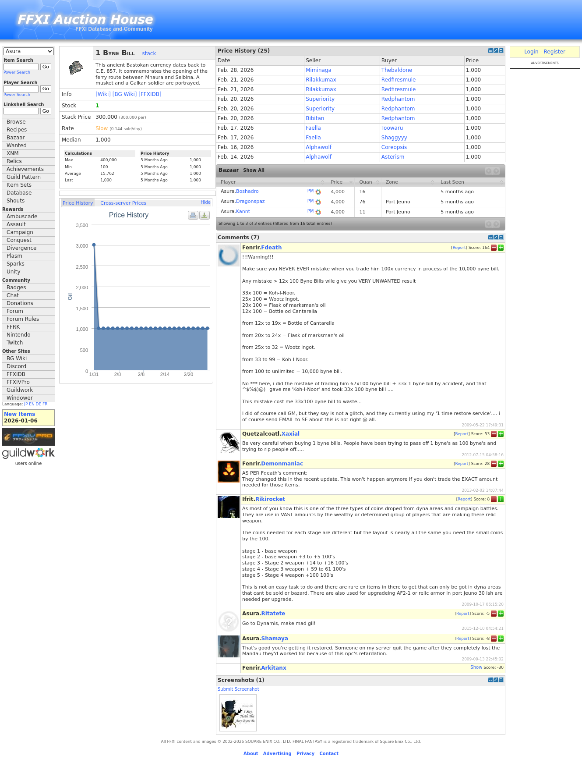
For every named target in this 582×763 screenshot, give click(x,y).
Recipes (17, 130)
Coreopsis (394, 147)
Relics (14, 161)
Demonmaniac (282, 464)
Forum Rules (23, 319)
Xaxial (291, 434)
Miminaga (319, 70)
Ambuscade (22, 216)
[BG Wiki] (125, 94)
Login (531, 52)
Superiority (320, 99)
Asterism (393, 157)
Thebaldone (397, 70)
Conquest (19, 240)
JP (26, 404)
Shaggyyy (394, 138)
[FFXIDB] (149, 94)
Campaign (20, 232)
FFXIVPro (18, 382)
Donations (20, 303)
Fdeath (271, 248)
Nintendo (19, 335)
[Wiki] (103, 94)
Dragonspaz (250, 201)
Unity (14, 272)
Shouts (16, 201)
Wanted (17, 145)
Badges (16, 287)
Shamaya (274, 638)
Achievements (25, 169)
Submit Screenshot (238, 689)
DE (39, 404)
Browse (16, 122)
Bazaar (16, 138)
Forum (15, 311)
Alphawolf (319, 147)
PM (310, 190)
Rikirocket (270, 499)
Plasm (14, 256)
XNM (13, 153)
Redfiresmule (398, 80)
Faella (313, 128)
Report (459, 247)
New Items (19, 414)
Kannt (243, 211)
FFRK (13, 327)
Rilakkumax (321, 80)
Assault (16, 224)
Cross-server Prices (123, 203)
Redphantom (398, 99)
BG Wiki (17, 358)
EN (31, 404)
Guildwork (20, 390)
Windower (20, 398)
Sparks (16, 264)
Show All (254, 170)
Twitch (15, 343)
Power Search (17, 72)
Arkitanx (273, 668)
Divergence (21, 248)
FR (44, 404)
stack (149, 53)
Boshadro (247, 191)
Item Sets (19, 185)
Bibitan (315, 118)
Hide (206, 202)
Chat (13, 295)
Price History (78, 203)
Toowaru (392, 128)
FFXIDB (16, 374)
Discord (16, 366)
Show (476, 667)
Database (19, 193)
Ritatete (273, 613)
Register (554, 52)
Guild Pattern (24, 177)
